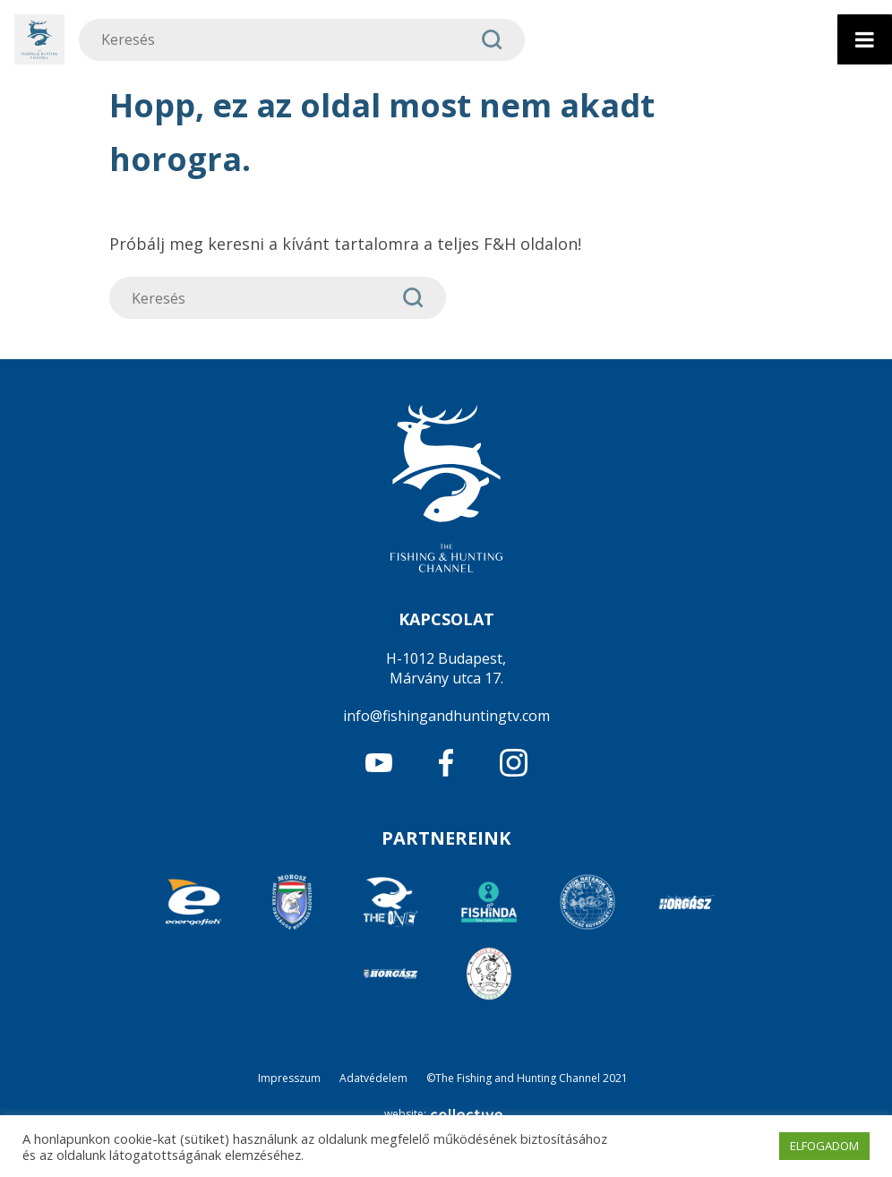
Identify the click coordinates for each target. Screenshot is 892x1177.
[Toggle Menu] (864, 39)
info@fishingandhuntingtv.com (446, 716)
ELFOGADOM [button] (824, 1146)
